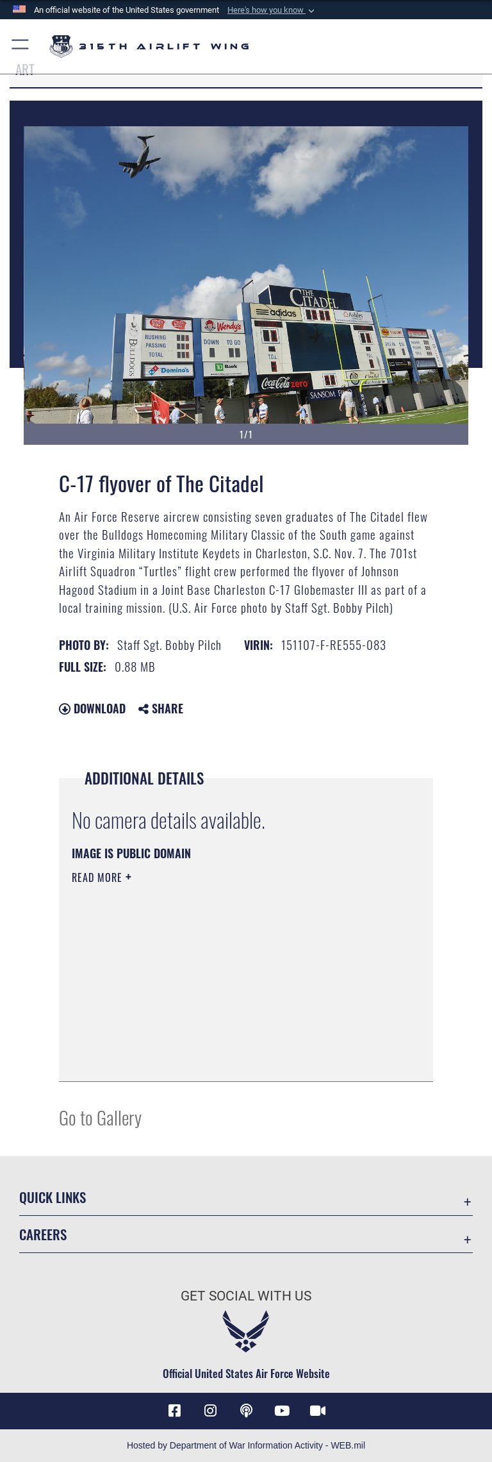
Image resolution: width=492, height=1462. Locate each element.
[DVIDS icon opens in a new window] (317, 1410)
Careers (43, 1234)
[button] (272, 10)
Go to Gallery (100, 1117)
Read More (99, 877)
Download (92, 708)
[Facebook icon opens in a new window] (174, 1410)
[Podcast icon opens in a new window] (246, 1410)
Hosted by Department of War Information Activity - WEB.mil (246, 1445)
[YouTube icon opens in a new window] (281, 1410)
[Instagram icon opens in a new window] (210, 1410)
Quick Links (52, 1197)
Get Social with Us (246, 1296)
